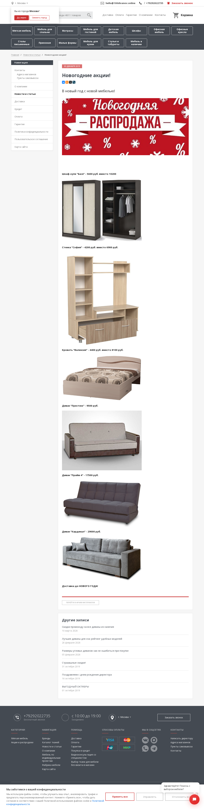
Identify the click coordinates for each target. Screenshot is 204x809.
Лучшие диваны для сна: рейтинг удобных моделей (92, 638)
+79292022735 (154, 3)
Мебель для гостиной (90, 31)
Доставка (107, 14)
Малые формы (67, 42)
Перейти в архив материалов (80, 602)
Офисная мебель (159, 31)
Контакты (160, 14)
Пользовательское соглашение (31, 139)
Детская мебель (113, 31)
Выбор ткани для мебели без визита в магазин (84, 763)
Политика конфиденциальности (31, 131)
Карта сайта (21, 146)
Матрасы (67, 30)
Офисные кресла (182, 31)
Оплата (119, 14)
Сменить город (39, 17)
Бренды (46, 738)
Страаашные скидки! (74, 662)
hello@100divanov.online (120, 3)
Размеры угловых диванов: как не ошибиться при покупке (95, 650)
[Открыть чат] (194, 799)
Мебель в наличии (136, 43)
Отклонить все (180, 796)
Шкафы (136, 30)
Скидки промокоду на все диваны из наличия (88, 626)
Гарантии (131, 14)
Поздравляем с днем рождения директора (87, 674)
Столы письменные (21, 43)
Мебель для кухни (90, 43)
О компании (146, 14)
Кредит (18, 109)
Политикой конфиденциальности (24, 804)
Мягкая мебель (21, 30)
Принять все (116, 796)
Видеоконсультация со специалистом (83, 756)
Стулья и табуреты (113, 43)
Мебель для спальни (44, 31)
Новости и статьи (25, 93)
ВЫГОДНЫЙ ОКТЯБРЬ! (75, 686)
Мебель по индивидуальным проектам (51, 757)
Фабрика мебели (51, 764)
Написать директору (182, 738)
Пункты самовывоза (27, 77)
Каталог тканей (50, 742)
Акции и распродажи (22, 742)
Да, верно (21, 17)
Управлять (147, 796)
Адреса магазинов (26, 74)
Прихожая (45, 42)
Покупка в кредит (80, 750)
